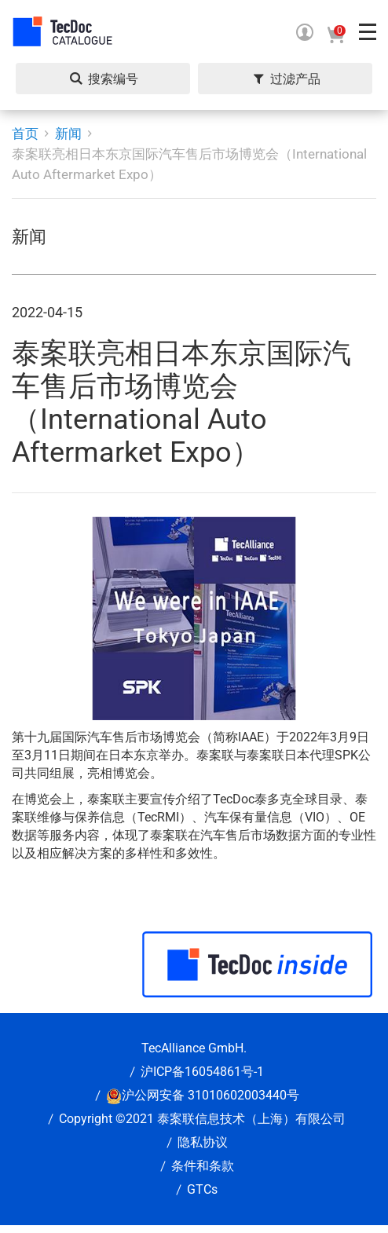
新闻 (68, 133)
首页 (25, 133)
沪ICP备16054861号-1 (202, 1071)
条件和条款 (202, 1165)
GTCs (202, 1189)
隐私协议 (203, 1142)
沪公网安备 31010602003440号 (210, 1095)
